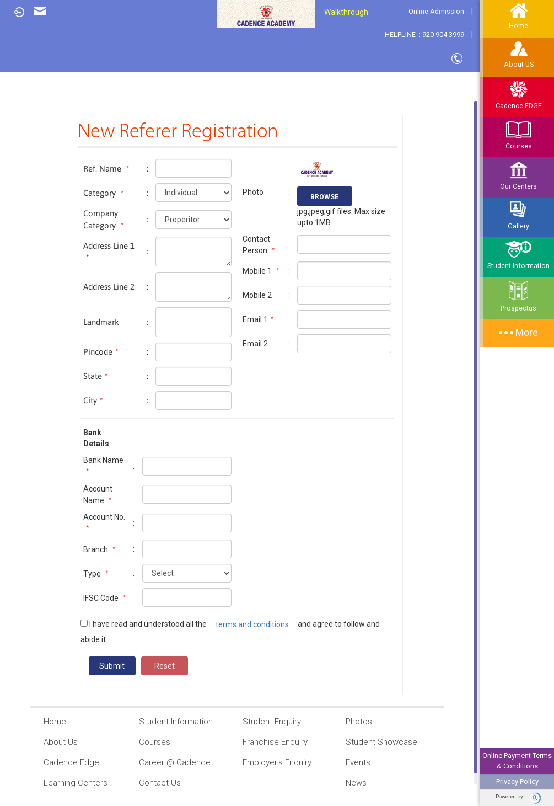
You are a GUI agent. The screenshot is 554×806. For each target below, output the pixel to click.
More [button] (518, 332)
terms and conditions (252, 624)
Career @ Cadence (168, 763)
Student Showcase (374, 742)
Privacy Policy (517, 781)
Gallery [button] (518, 215)
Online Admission (436, 11)
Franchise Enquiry (268, 742)
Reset (164, 665)
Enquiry (40, 11)
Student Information (518, 255)
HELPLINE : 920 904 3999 (424, 34)
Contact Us (459, 58)
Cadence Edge (64, 763)
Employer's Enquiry (270, 763)
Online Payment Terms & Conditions (517, 760)
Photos (352, 722)
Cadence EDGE (519, 95)
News (349, 783)
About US (519, 54)
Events (351, 763)
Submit (112, 665)
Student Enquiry (265, 722)
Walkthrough (346, 12)
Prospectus (518, 296)
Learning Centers (68, 783)
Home (48, 721)
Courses (518, 135)
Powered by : (519, 798)
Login (16, 12)
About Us (54, 742)
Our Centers (518, 175)
